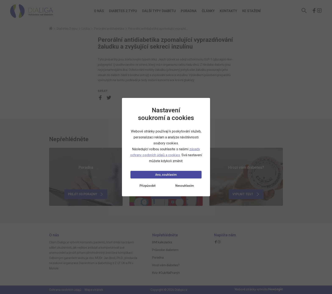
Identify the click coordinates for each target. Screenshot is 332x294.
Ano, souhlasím (166, 174)
